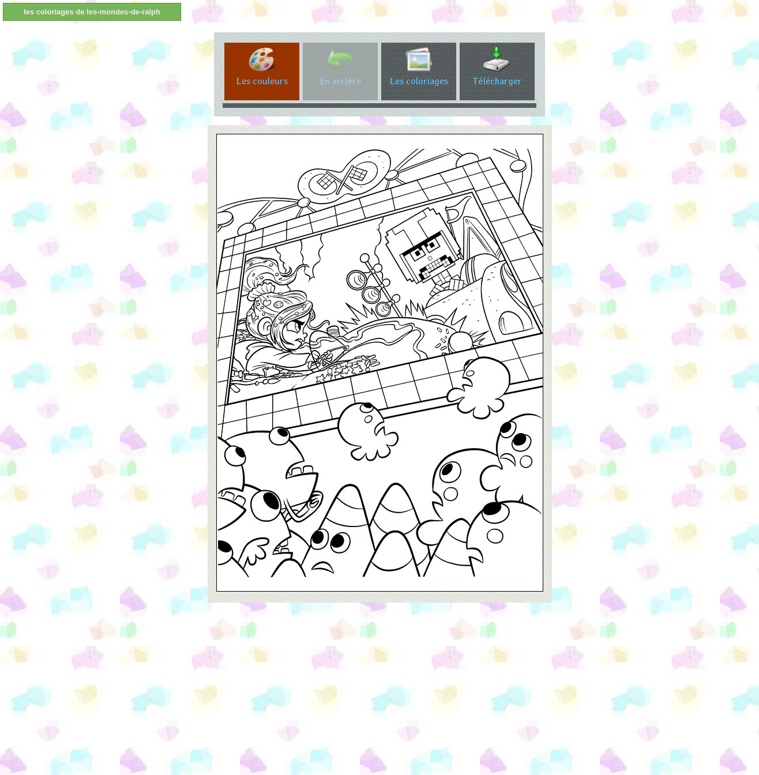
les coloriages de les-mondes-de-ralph (92, 11)
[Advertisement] (346, 692)
